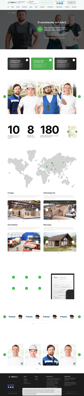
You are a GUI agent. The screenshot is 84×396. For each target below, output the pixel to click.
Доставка (36, 379)
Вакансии (36, 378)
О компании (26, 382)
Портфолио (26, 379)
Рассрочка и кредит (27, 383)
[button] (4, 96)
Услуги (25, 378)
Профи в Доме (74, 393)
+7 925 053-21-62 (71, 2)
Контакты (25, 380)
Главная (9, 12)
